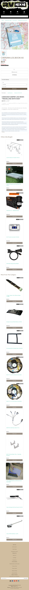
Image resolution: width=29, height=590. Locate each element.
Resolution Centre (14, 551)
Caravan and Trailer (8, 20)
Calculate (14, 88)
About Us (14, 555)
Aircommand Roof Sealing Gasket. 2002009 (14, 348)
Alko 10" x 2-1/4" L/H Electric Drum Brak (13, 374)
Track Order (14, 549)
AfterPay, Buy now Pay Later (14, 563)
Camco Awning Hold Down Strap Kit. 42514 (14, 507)
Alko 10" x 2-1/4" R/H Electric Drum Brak (14, 401)
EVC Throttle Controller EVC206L (12, 237)
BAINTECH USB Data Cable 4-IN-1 (12, 427)
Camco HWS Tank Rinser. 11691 (12, 533)
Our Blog (14, 557)
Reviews (18, 92)
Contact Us (14, 559)
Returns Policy (14, 570)
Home (3, 20)
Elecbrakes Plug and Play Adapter (12, 263)
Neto (18, 588)
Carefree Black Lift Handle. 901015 (13, 157)
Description (4, 92)
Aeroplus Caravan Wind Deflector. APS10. (14, 321)
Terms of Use (14, 566)
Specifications (10, 92)
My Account (14, 546)
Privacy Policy (14, 568)
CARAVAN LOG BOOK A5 (22, 20)
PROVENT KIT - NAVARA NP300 (12, 210)
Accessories (15, 20)
